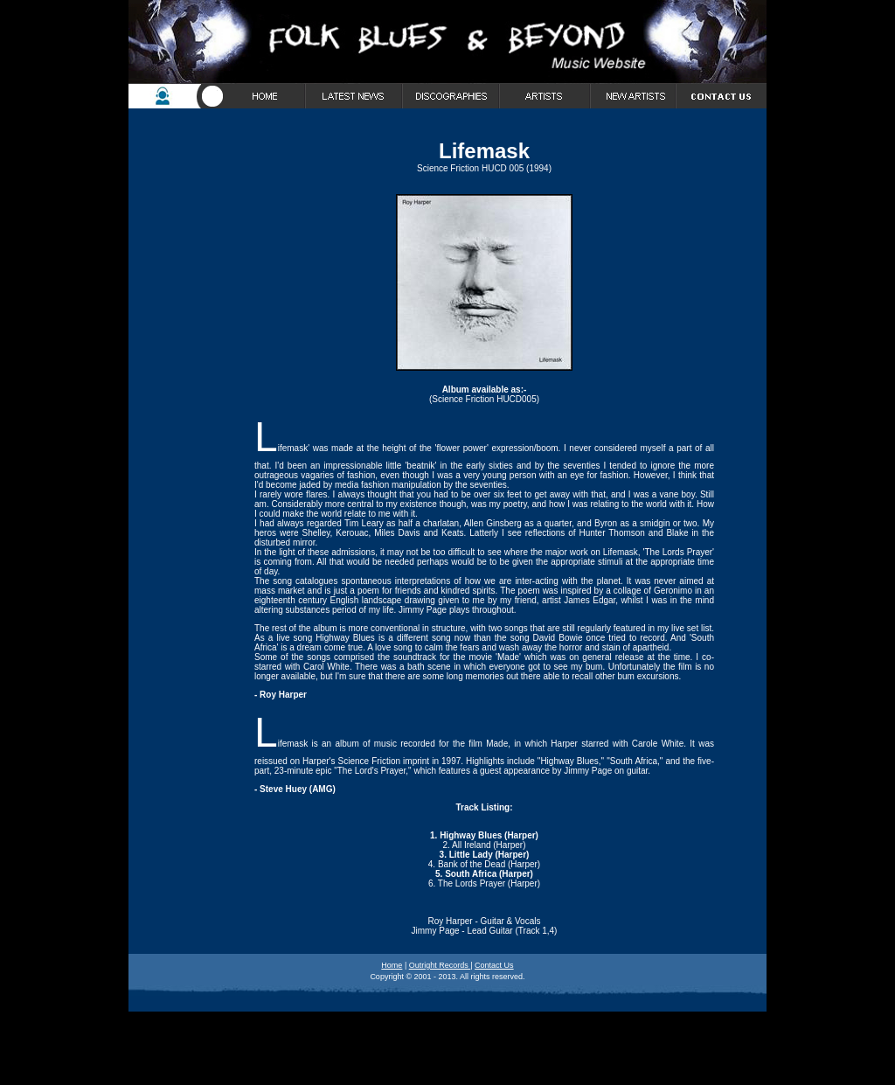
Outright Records (440, 965)
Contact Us (494, 965)
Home (391, 965)
